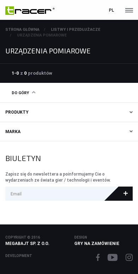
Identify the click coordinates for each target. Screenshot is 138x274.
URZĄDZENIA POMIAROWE (42, 35)
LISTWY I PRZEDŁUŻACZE (75, 29)
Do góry (23, 92)
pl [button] (111, 10)
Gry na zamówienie (96, 243)
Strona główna (22, 29)
